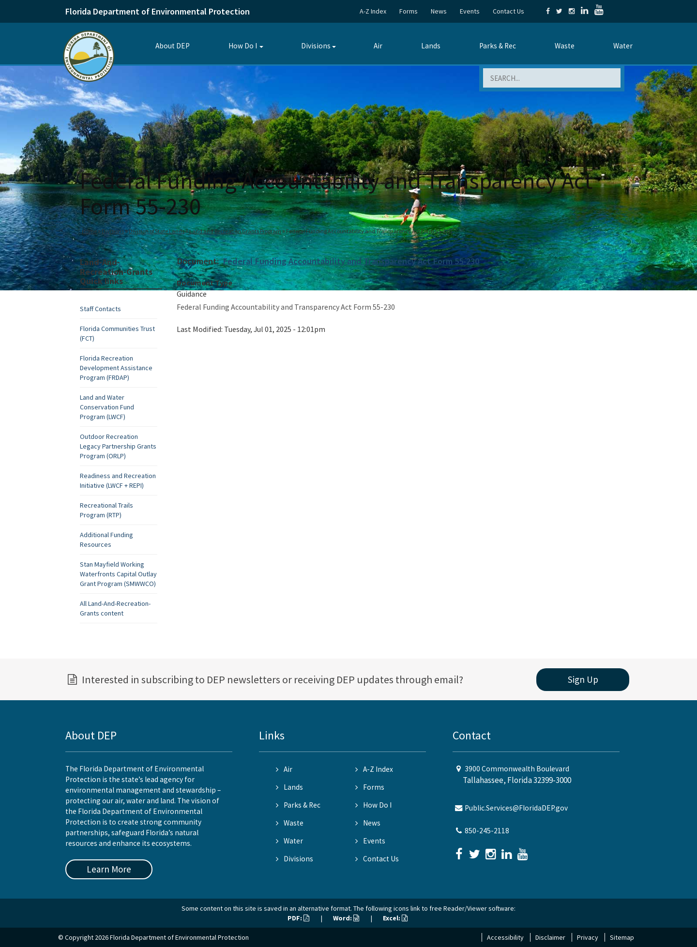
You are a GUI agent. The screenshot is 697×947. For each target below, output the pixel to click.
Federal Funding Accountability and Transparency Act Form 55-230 (351, 261)
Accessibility (505, 937)
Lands (430, 45)
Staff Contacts (100, 308)
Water (623, 45)
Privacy (587, 937)
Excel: (395, 918)
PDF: (298, 918)
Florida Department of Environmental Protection (157, 11)
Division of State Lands (156, 231)
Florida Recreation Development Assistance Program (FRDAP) (116, 368)
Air (378, 45)
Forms (408, 11)
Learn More (109, 869)
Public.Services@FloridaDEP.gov (516, 807)
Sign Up (583, 679)
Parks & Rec (497, 45)
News (439, 11)
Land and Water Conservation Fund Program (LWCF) (107, 407)
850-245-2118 (487, 830)
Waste (565, 45)
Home (89, 231)
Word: (346, 918)
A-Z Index (373, 11)
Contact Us (508, 11)
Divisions (316, 45)
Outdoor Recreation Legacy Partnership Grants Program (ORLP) (118, 446)
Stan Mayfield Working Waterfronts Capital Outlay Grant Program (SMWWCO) (118, 574)
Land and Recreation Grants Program (235, 231)
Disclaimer (550, 937)
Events (470, 11)
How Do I (242, 45)
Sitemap (622, 937)
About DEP (172, 45)
